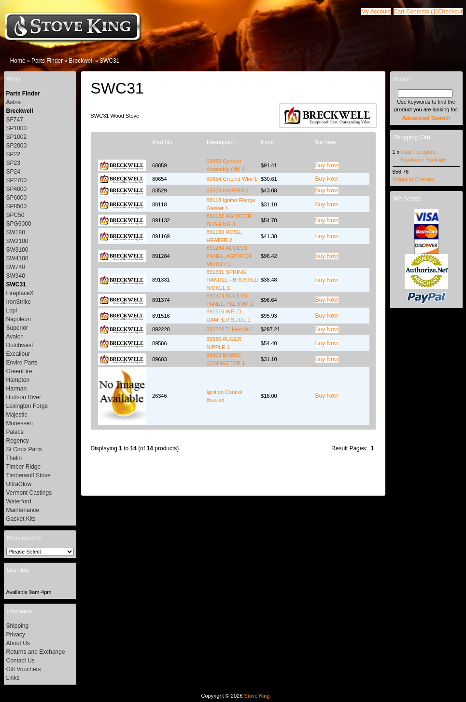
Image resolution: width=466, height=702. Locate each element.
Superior (17, 327)
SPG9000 (18, 223)
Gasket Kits (21, 518)
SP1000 (16, 128)
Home (18, 60)
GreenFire (19, 371)
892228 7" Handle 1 (230, 329)
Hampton (18, 380)
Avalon (15, 336)
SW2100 (17, 241)
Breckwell (81, 60)
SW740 (15, 267)
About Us (18, 643)
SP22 (13, 154)
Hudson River (24, 397)
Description (221, 142)
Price (267, 142)
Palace (15, 432)
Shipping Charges (414, 179)
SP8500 (16, 206)
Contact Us (20, 660)
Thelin (14, 458)
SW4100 (17, 258)
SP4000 (16, 189)
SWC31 (109, 60)
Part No (162, 142)
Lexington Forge (27, 406)
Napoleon (18, 319)
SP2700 (16, 180)
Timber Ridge (23, 466)
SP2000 (16, 145)
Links (13, 678)
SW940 (15, 275)
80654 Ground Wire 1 (232, 179)
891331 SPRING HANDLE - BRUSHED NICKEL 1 (233, 280)
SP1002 (16, 137)
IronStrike (18, 301)
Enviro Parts (22, 362)
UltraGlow (19, 484)
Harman (16, 388)
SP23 (13, 163)
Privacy (15, 634)
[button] (416, 11)
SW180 (15, 232)
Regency (17, 440)
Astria (13, 102)
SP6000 (16, 197)
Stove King (256, 696)
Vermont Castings (29, 492)
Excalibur (18, 354)
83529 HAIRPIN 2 (228, 190)
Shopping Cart (412, 137)
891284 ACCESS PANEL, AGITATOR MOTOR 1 (230, 256)
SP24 (13, 171)
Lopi (11, 310)
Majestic (17, 414)
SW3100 (17, 249)
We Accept (407, 198)
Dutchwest (19, 345)
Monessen (19, 423)
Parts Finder (47, 60)
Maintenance (23, 510)
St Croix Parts (24, 449)
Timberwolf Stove (28, 475)
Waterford (18, 501)
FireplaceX (20, 293)
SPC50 (15, 215)
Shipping (17, 625)
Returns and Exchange (35, 651)
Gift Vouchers (23, 669)
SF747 (14, 119)
